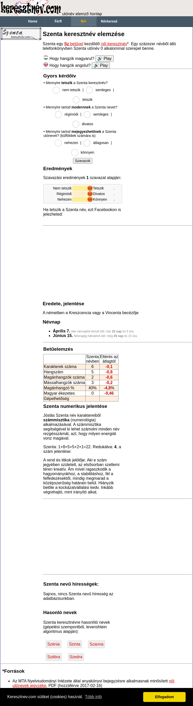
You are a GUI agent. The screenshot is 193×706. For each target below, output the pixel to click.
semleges (103, 90)
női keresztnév (114, 44)
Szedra (75, 657)
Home (33, 21)
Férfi (58, 21)
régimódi (71, 114)
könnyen (87, 152)
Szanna (96, 644)
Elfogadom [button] (164, 697)
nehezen (71, 143)
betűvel (73, 44)
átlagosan (101, 143)
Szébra (53, 657)
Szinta (74, 644)
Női (83, 21)
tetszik (87, 100)
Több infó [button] (93, 697)
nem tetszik (71, 90)
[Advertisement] (21, 119)
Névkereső (109, 21)
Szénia (53, 644)
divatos (87, 124)
